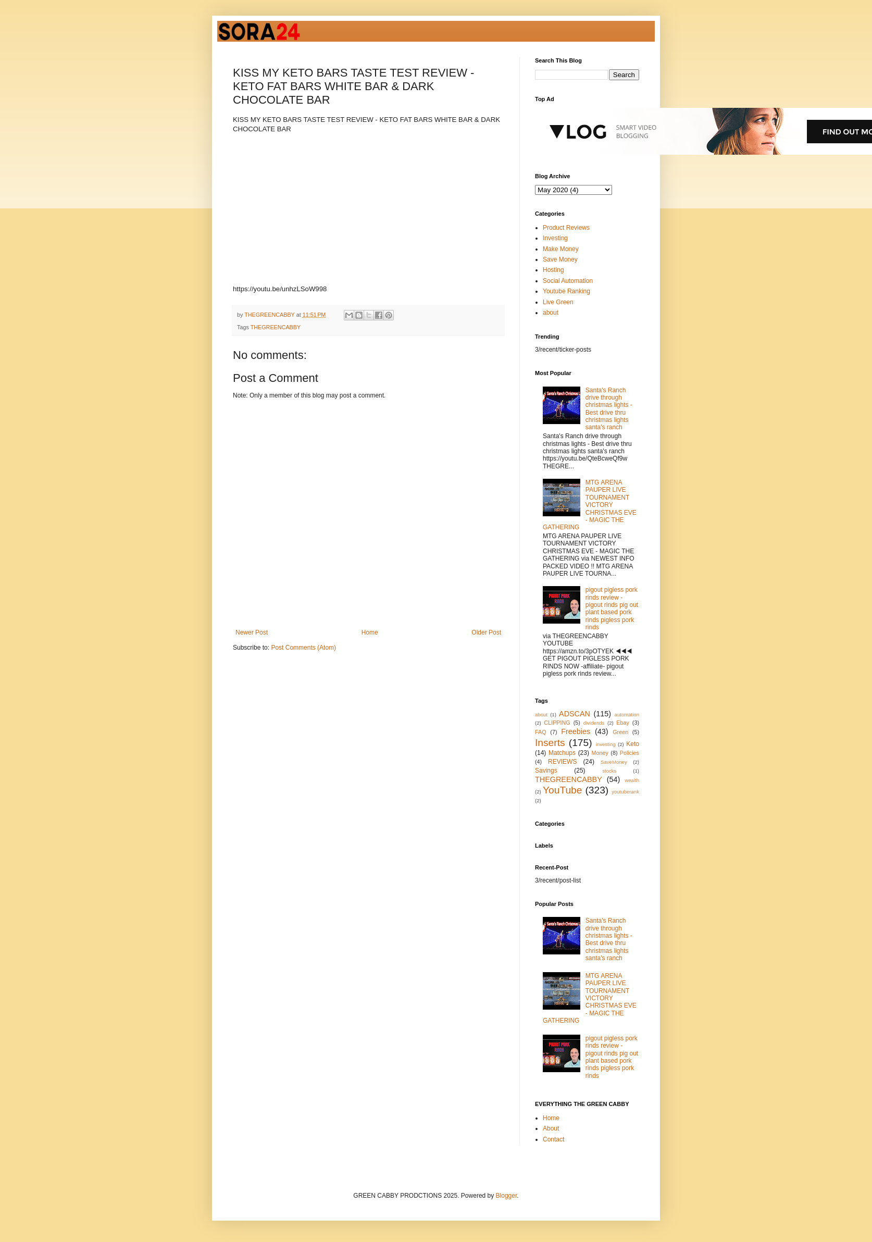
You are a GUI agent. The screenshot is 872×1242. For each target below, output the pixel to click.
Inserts (550, 742)
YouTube (562, 790)
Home (370, 632)
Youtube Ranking (566, 291)
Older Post (486, 632)
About (551, 1128)
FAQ (540, 732)
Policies (629, 753)
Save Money (560, 259)
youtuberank (625, 791)
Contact (553, 1139)
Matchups (562, 752)
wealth (632, 780)
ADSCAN (574, 714)
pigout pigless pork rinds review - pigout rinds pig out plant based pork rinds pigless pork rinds (612, 608)
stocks (609, 771)
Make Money (561, 249)
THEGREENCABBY (276, 327)
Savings (546, 770)
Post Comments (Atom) (303, 647)
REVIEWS (562, 761)
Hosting (553, 270)
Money (600, 753)
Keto (632, 744)
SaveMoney (614, 762)
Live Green (558, 302)
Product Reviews (566, 227)
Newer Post (251, 632)
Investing (555, 238)
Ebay (622, 722)
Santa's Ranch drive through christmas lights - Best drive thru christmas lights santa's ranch (609, 409)
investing (606, 744)
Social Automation (568, 280)
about (550, 312)
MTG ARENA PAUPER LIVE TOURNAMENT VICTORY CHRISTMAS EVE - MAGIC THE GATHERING (590, 505)
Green (620, 732)
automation (627, 714)
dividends (594, 723)
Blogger (506, 1195)
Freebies (575, 731)
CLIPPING (557, 722)
